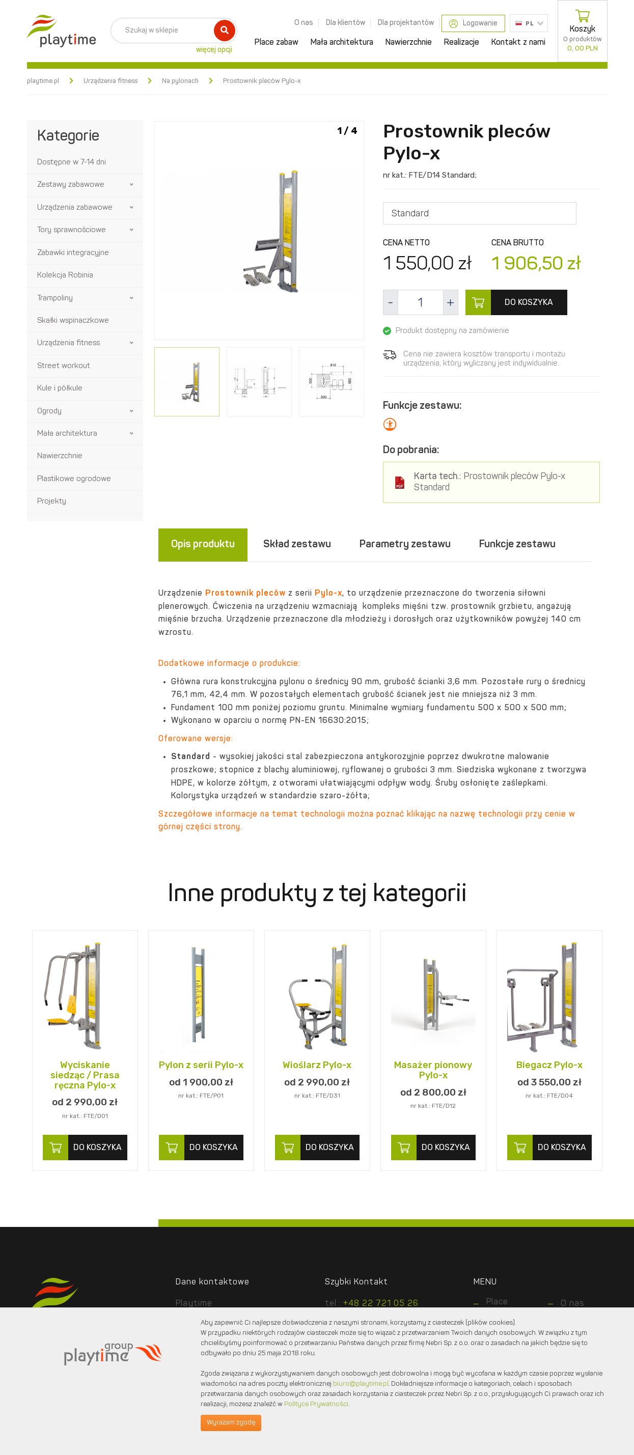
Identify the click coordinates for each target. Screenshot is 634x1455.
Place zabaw (276, 43)
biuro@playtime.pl (361, 1384)
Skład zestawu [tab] (297, 545)
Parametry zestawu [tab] (405, 545)
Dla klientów (345, 22)
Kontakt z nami (518, 43)
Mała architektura (342, 43)
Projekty (51, 502)
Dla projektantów (406, 22)
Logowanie (473, 23)
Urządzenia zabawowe (75, 208)
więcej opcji (214, 49)
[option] (259, 232)
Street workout (63, 366)
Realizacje (461, 43)
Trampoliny (55, 298)
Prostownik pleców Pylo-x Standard (489, 482)
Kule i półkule (59, 389)
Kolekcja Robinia (65, 275)
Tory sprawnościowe (71, 230)
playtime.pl (43, 81)
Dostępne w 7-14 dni (71, 162)
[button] (132, 184)
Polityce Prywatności (316, 1404)
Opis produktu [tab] (203, 545)
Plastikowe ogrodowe (74, 479)
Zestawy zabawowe (70, 185)
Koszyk (582, 31)
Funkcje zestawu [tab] (517, 545)
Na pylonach (180, 81)
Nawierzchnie (408, 43)
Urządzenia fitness (110, 81)
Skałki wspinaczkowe (73, 321)
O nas (303, 22)
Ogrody (49, 411)
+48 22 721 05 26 (381, 1304)
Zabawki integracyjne (73, 253)
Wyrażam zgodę (231, 1422)
